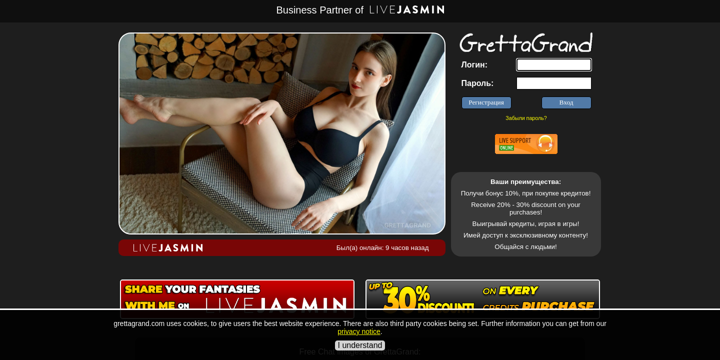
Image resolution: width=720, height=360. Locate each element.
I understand (360, 345)
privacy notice (359, 332)
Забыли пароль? (526, 118)
